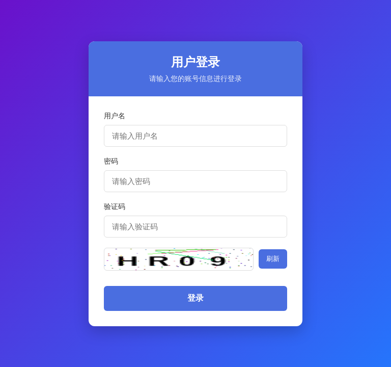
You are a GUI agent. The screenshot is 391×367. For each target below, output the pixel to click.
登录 (195, 298)
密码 (111, 161)
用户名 (114, 116)
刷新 (273, 259)
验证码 (114, 206)
